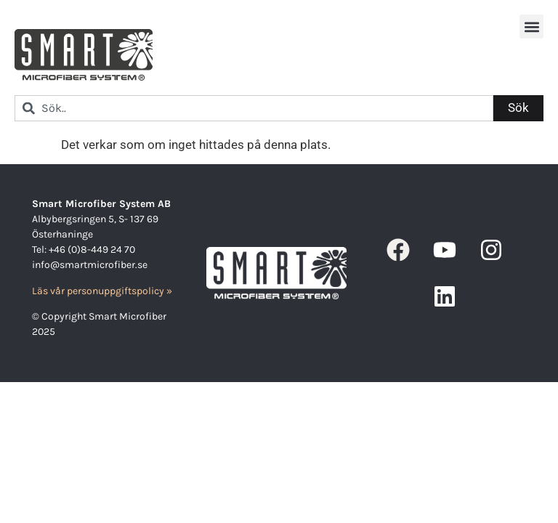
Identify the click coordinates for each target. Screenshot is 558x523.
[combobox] (254, 108)
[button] (531, 26)
